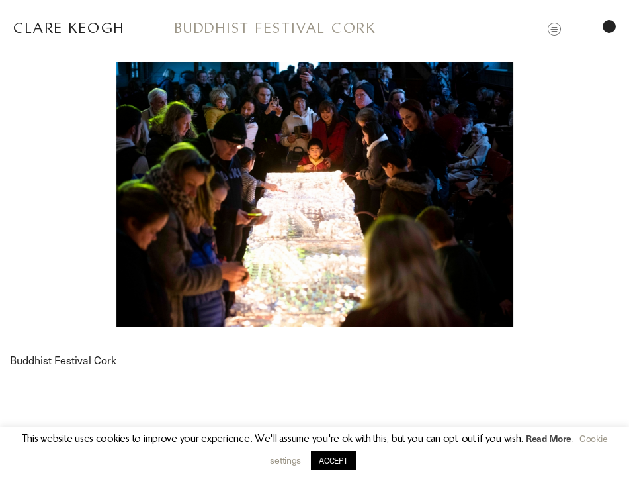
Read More (548, 438)
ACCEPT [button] (333, 460)
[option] (314, 194)
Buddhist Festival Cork (275, 28)
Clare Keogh (69, 28)
